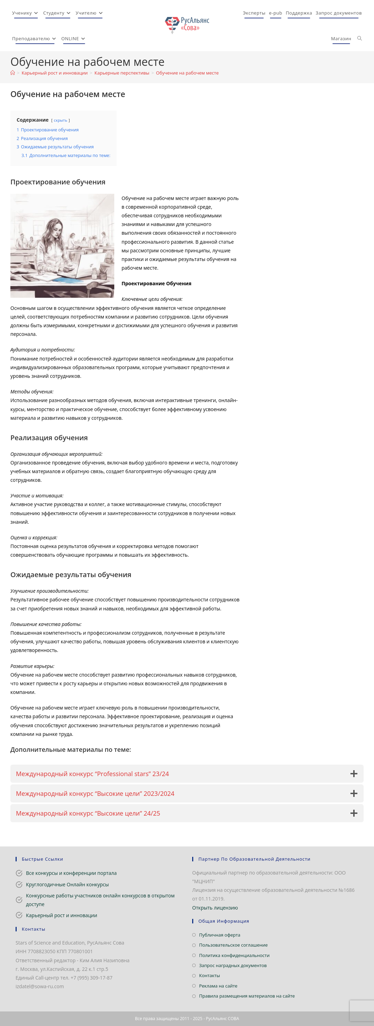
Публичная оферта (219, 935)
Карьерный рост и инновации (61, 915)
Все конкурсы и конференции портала (71, 873)
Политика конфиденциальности (234, 955)
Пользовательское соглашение (233, 945)
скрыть (60, 120)
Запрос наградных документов (233, 965)
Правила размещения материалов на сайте (247, 996)
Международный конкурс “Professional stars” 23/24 (92, 774)
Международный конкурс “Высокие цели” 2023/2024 (95, 793)
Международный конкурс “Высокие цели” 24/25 (88, 813)
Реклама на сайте (218, 986)
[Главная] (12, 73)
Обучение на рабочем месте (187, 73)
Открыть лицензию (215, 907)
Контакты (209, 975)
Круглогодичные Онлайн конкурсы (67, 884)
